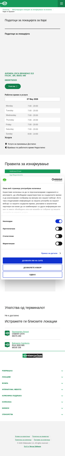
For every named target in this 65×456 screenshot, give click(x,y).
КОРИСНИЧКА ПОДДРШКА (32, 396)
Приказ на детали (49, 253)
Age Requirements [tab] (17, 175)
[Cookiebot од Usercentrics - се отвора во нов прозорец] (51, 179)
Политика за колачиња (23, 440)
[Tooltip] (38, 144)
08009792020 (11, 80)
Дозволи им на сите (32, 260)
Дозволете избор (32, 267)
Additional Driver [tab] (16, 171)
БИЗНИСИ (32, 408)
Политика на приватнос (40, 436)
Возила (32, 383)
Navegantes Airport (20, 332)
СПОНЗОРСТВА (32, 414)
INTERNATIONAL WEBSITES (32, 389)
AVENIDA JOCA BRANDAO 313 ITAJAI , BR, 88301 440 (19, 74)
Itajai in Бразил (9, 11)
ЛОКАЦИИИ (32, 377)
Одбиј (32, 274)
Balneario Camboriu (21, 343)
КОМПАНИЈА (32, 402)
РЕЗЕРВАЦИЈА (32, 371)
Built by (32, 446)
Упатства (13, 87)
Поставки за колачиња (42, 440)
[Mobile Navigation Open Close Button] (61, 3)
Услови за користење (22, 436)
